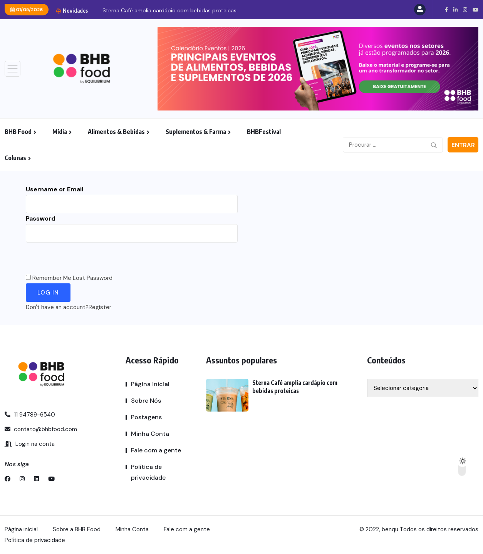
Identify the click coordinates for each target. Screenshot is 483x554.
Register (100, 307)
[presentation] (84, 258)
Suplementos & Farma (196, 132)
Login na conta (30, 444)
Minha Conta (150, 434)
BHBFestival (264, 132)
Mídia (59, 132)
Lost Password (92, 278)
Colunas (15, 158)
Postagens (146, 417)
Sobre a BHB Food (77, 529)
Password (40, 218)
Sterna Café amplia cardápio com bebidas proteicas (169, 10)
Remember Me (51, 278)
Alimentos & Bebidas (116, 132)
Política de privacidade (148, 472)
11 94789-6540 (30, 414)
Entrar (463, 145)
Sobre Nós (146, 401)
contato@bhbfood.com (41, 429)
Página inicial (150, 384)
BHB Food (18, 132)
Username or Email (54, 189)
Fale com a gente (156, 450)
